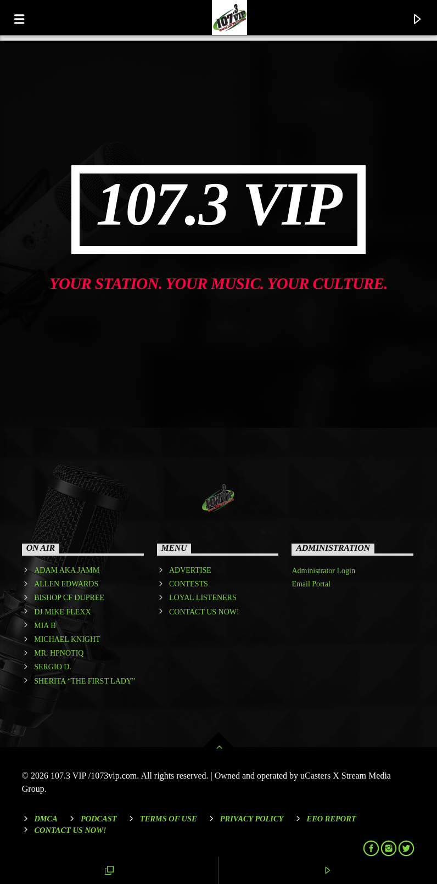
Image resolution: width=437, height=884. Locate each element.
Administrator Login (323, 571)
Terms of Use (168, 818)
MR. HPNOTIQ (58, 653)
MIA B (44, 626)
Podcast (99, 818)
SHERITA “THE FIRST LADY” (84, 681)
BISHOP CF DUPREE (69, 598)
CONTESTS (188, 584)
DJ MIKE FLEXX (62, 612)
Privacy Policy (252, 818)
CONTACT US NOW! (204, 612)
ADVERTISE (190, 570)
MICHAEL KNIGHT (67, 639)
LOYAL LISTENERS (203, 598)
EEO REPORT (331, 818)
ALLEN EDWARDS (66, 584)
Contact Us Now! (70, 830)
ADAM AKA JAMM (66, 570)
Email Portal (311, 584)
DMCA (45, 818)
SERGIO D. (52, 667)
